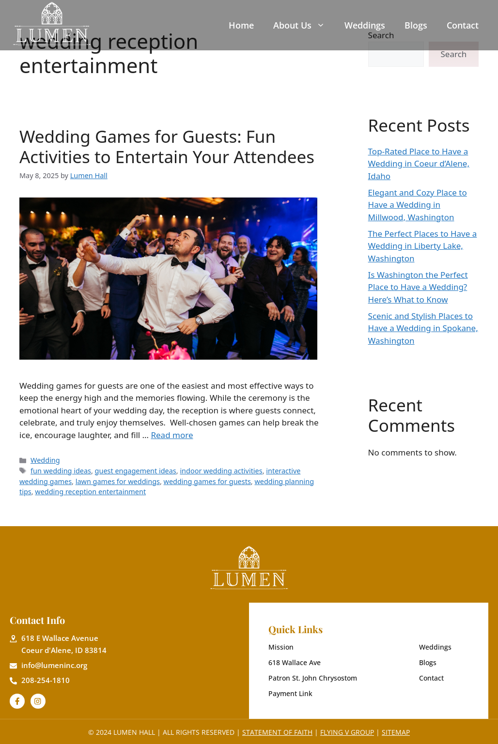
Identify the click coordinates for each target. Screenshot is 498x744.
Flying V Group (347, 732)
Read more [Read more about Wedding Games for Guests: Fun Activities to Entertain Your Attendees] (172, 434)
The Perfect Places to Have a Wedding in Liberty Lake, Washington (422, 246)
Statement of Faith (277, 732)
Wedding (45, 460)
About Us (299, 25)
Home (241, 25)
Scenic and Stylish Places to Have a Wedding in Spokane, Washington (423, 328)
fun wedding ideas (61, 470)
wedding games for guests (207, 481)
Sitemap (396, 732)
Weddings (364, 25)
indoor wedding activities (221, 470)
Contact (463, 25)
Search (454, 54)
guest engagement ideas (135, 470)
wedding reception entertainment (90, 491)
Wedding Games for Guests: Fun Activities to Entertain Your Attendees (166, 146)
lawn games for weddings (118, 481)
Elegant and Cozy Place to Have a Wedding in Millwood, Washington (417, 205)
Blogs (416, 25)
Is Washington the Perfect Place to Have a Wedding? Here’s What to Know (418, 287)
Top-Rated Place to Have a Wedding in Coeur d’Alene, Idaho (418, 164)
